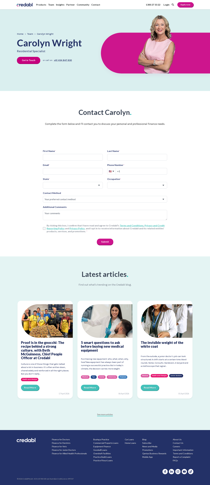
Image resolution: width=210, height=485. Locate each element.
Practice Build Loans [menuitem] (102, 457)
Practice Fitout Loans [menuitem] (103, 460)
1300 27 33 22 (153, 4)
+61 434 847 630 (63, 60)
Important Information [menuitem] (183, 450)
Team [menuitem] (51, 4)
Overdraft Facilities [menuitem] (102, 453)
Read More (30, 387)
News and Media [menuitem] (149, 446)
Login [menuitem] (166, 4)
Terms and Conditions (132, 225)
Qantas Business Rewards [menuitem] (154, 453)
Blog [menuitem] (144, 439)
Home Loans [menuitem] (130, 443)
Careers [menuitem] (176, 446)
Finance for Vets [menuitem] (59, 446)
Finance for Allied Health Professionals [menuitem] (69, 453)
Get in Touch (28, 60)
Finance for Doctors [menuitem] (61, 439)
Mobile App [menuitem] (147, 457)
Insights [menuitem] (60, 4)
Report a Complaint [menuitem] (181, 457)
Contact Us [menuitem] (178, 443)
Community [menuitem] (83, 4)
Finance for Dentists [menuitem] (61, 443)
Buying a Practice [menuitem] (101, 439)
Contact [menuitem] (95, 4)
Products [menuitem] (41, 4)
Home (20, 34)
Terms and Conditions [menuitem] (183, 453)
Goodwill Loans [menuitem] (100, 450)
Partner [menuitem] (70, 4)
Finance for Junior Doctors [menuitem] (64, 450)
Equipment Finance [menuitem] (102, 446)
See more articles (105, 414)
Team (30, 34)
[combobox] (73, 185)
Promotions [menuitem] (147, 450)
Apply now (185, 4)
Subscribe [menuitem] (146, 443)
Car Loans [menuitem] (129, 439)
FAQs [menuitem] (175, 460)
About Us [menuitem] (177, 439)
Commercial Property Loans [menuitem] (105, 443)
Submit (105, 241)
